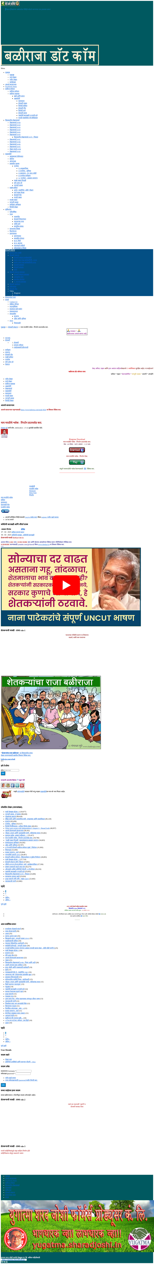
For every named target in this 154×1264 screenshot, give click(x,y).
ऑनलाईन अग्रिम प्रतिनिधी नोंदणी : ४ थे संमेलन (20, 869)
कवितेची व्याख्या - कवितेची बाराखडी (23, 535)
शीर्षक (23, 529)
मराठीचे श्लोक (33, 489)
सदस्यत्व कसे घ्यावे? (16, 309)
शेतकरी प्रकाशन (19, 265)
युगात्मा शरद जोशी (15, 253)
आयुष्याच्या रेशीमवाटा (16, 156)
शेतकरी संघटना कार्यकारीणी (23, 258)
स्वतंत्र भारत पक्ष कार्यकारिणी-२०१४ (25, 262)
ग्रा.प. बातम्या (18, 243)
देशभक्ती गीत (5, 505)
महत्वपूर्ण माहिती (19, 246)
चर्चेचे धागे (17, 224)
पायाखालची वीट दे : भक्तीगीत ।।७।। (16, 972)
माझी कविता (14, 188)
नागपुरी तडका (18, 185)
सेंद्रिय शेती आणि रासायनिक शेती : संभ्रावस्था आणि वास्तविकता (25, 819)
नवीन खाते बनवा (10, 1078)
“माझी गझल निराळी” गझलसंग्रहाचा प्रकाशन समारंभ (21, 840)
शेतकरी (7, 340)
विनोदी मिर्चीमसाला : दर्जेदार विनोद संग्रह (18, 826)
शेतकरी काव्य (22, 113)
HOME (7, 338)
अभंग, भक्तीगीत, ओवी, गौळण (23, 190)
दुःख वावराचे (9, 994)
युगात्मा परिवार (18, 345)
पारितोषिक (13, 212)
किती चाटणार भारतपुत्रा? (13, 984)
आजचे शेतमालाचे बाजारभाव (14, 830)
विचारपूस (8, 850)
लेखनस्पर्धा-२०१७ (15, 142)
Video (12, 291)
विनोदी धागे (22, 110)
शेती (6, 970)
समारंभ (7, 352)
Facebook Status (11, 86)
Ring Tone (33, 493)
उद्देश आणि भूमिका (20, 319)
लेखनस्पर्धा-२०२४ (15, 123)
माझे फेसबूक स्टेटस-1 (12, 812)
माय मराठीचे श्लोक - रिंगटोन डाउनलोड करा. (19, 838)
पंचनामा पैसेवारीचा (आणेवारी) (14, 943)
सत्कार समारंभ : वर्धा (11, 852)
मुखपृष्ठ (7, 72)
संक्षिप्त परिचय (14, 304)
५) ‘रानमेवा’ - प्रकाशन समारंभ (28, 178)
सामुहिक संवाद (19, 226)
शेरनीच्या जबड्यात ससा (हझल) (15, 1013)
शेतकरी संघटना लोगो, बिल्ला (14, 862)
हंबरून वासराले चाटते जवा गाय (15, 867)
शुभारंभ (16, 316)
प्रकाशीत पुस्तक (14, 164)
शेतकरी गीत (22, 108)
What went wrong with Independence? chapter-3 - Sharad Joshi (27, 828)
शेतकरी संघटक (19, 267)
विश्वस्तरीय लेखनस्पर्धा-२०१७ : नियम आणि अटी (20, 962)
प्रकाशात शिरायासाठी (11, 977)
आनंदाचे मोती (9, 1016)
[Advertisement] (77, 27)
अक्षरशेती (17, 98)
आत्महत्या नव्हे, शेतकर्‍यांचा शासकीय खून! (18, 975)
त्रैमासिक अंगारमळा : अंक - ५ (14, 1008)
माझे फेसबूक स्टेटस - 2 (12, 859)
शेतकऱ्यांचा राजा (10, 297)
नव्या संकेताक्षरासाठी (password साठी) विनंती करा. (21, 1080)
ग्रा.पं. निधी (17, 241)
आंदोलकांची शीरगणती (21, 347)
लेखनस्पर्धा (8, 388)
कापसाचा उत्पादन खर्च (12, 876)
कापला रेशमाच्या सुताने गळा (14, 991)
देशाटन (7, 364)
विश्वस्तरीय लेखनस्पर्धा (12, 120)
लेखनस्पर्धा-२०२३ (15, 125)
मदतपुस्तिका (14, 306)
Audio (16, 295)
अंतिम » (7, 900)
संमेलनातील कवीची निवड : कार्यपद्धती (17, 979)
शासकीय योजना (19, 238)
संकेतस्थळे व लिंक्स (20, 248)
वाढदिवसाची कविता (11, 941)
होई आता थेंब (9, 955)
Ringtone (17, 293)
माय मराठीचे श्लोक (7, 497)
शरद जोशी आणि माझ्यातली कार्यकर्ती (17, 967)
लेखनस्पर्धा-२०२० (15, 132)
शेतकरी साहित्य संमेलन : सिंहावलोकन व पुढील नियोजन (22, 857)
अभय (7, 934)
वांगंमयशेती (20, 791)
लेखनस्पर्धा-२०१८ (15, 139)
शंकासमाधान (14, 311)
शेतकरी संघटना (10, 250)
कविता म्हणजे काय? (18, 532)
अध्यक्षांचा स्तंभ (18, 277)
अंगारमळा (13, 161)
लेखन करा (8, 1059)
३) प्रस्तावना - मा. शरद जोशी (27, 173)
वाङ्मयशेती (8, 154)
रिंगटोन (31, 495)
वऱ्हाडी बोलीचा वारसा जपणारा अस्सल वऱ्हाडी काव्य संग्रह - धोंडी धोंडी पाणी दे (30, 948)
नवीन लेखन (13, 80)
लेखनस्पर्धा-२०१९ (15, 135)
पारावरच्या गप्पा (19, 221)
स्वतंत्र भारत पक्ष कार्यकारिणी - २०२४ (25, 260)
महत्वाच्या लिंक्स (15, 229)
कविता (3, 500)
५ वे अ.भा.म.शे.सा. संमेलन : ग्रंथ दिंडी (17, 1020)
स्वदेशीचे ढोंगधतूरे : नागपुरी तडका (15, 946)
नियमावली (17, 323)
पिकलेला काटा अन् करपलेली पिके (16, 1003)
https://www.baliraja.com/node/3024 (33, 410)
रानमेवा (16, 166)
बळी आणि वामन (19, 96)
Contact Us (14, 302)
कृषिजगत (8, 209)
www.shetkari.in (44, 544)
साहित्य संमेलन (10, 89)
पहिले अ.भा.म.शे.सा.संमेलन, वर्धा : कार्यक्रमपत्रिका (21, 864)
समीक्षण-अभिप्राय (15, 205)
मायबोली (32, 486)
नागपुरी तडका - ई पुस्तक (13, 814)
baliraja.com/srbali (8, 759)
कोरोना (12, 159)
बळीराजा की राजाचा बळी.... (14, 1018)
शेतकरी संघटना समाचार (17, 272)
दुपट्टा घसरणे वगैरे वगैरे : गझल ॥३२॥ (17, 879)
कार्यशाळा (13, 82)
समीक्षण (7, 350)
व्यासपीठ (17, 217)
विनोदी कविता (22, 106)
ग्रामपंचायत (13, 233)
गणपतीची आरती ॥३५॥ (12, 855)
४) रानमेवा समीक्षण (24, 176)
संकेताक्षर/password (8, 1073)
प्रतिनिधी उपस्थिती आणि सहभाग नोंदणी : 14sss (20, 1062)
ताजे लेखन (13, 77)
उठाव (7, 1023)
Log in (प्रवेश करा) (31, 517)
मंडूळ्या (7, 987)
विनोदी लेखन (14, 207)
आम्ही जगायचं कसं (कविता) (14, 965)
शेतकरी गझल (22, 103)
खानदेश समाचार (19, 279)
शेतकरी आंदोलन (15, 284)
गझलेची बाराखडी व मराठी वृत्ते (28, 115)
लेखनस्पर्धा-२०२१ (15, 130)
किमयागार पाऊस (10, 1006)
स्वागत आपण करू (11, 936)
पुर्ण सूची (3, 904)
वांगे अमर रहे (18, 183)
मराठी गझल (18, 197)
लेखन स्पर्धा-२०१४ (15, 149)
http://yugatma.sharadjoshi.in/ (13, 1260)
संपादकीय (13, 314)
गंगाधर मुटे (4, 428)
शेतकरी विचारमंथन (20, 219)
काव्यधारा (21, 101)
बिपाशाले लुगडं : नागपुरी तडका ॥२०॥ (17, 938)
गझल (7, 960)
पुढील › (7, 897)
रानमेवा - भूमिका (10, 824)
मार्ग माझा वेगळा (19, 192)
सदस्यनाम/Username (8, 1071)
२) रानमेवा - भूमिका (24, 171)
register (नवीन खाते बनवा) (50, 517)
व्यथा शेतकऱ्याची (10, 931)
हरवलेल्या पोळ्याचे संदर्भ (13, 929)
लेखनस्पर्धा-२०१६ (15, 144)
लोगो (15, 270)
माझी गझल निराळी (20, 180)
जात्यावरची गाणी (10, 881)
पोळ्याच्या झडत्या (10, 816)
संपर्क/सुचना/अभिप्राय (12, 843)
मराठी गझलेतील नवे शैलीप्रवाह (28, 118)
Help (11, 321)
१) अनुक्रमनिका (23, 168)
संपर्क (7, 300)
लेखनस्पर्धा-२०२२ (15, 127)
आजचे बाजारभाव (10, 84)
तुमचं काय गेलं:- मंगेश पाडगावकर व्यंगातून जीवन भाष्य (22, 999)
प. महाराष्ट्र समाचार (20, 282)
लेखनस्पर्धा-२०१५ (15, 147)
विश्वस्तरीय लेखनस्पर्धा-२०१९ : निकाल (26, 137)
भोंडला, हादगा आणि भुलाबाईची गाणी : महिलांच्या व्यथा (22, 833)
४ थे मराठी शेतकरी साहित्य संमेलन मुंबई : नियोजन (21, 847)
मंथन (11, 214)
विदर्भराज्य (13, 231)
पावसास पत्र (9, 996)
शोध (2, 770)
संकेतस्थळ (13, 287)
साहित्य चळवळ (14, 94)
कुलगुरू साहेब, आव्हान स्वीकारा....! (16, 835)
